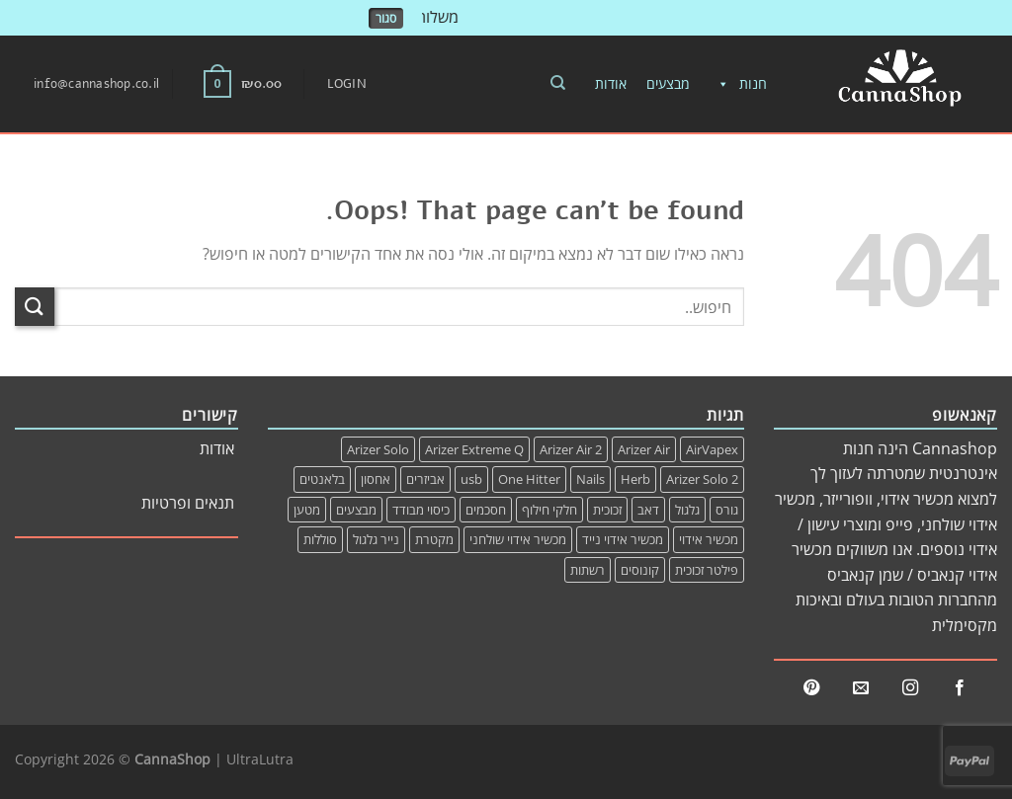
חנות (738, 84)
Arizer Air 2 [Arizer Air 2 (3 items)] (571, 449)
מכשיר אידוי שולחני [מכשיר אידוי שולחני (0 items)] (517, 539)
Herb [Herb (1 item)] (635, 479)
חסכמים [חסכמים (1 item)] (485, 510)
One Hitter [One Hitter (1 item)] (529, 479)
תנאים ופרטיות (187, 503)
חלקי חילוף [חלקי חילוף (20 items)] (549, 510)
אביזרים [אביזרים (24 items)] (425, 479)
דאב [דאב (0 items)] (648, 510)
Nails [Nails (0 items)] (590, 479)
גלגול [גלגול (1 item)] (687, 510)
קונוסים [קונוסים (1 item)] (640, 570)
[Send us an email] (861, 688)
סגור (386, 18)
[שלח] (34, 306)
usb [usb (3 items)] (471, 479)
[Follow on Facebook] (960, 688)
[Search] (557, 83)
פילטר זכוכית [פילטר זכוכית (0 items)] (706, 570)
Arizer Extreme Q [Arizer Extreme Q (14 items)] (474, 449)
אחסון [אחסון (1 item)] (375, 479)
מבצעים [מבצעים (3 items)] (356, 510)
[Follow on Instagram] (910, 688)
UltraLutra (260, 759)
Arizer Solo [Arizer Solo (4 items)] (378, 449)
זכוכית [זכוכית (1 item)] (607, 510)
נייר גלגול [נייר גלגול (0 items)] (376, 539)
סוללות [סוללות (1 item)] (320, 539)
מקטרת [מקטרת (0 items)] (434, 539)
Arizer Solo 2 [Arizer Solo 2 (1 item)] (702, 479)
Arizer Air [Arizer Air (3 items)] (644, 449)
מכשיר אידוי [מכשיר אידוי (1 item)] (708, 539)
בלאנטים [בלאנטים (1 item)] (322, 479)
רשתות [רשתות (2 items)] (587, 570)
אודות (611, 83)
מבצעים (668, 83)
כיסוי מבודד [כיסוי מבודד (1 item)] (421, 510)
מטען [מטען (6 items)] (307, 510)
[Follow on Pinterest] (811, 688)
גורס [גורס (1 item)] (727, 510)
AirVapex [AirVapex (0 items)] (712, 449)
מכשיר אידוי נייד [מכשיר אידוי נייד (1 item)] (622, 539)
